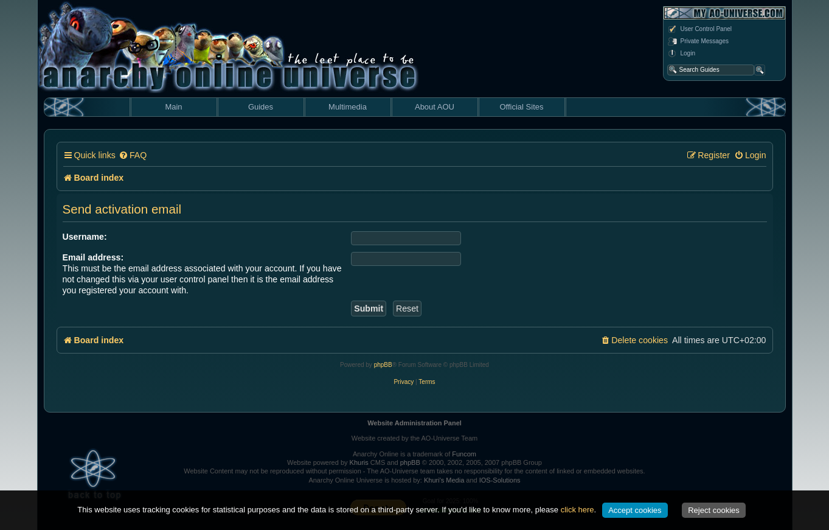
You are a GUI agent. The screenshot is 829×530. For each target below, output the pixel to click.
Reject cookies (714, 510)
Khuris (359, 462)
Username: (85, 237)
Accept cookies (634, 510)
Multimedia (347, 106)
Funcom (464, 454)
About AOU (434, 106)
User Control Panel (699, 29)
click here (577, 509)
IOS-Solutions (500, 480)
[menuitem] (133, 155)
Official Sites (521, 106)
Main (173, 106)
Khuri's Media (444, 480)
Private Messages (698, 41)
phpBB (383, 364)
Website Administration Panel (414, 423)
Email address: (93, 257)
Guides (260, 106)
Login (681, 53)
